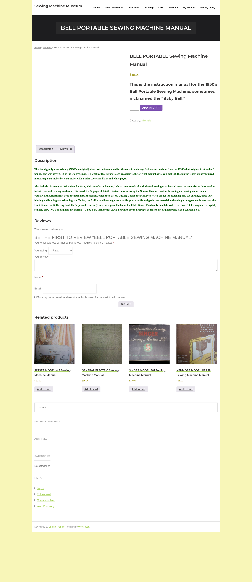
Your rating (41, 300)
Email (38, 338)
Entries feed (44, 544)
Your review (42, 306)
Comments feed (46, 550)
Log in (40, 538)
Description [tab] (46, 199)
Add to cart (151, 108)
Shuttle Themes (57, 576)
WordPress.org (45, 556)
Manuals (47, 48)
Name (38, 327)
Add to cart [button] (43, 439)
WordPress (83, 576)
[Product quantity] (134, 108)
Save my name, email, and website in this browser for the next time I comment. (82, 347)
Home (37, 48)
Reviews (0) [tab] (65, 199)
